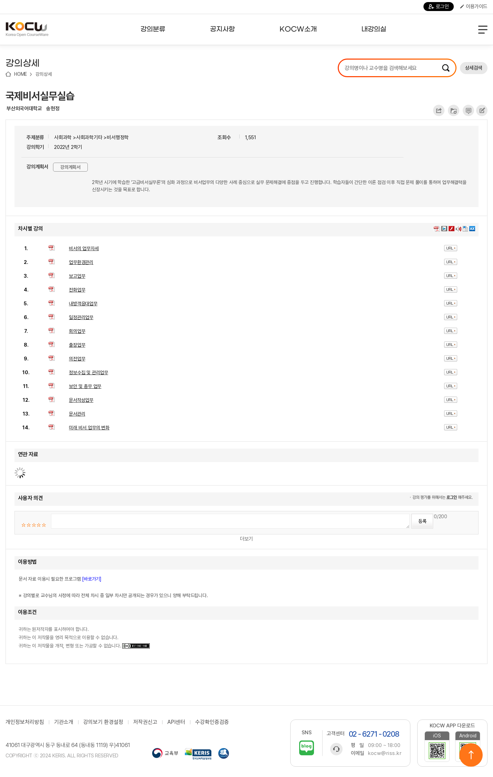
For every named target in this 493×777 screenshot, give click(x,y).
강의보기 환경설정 (103, 722)
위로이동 (471, 755)
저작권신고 (145, 722)
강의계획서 (70, 167)
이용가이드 (473, 6)
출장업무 (77, 345)
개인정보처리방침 (25, 722)
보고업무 (77, 276)
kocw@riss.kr (384, 753)
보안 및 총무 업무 (85, 386)
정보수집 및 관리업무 (88, 372)
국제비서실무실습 (40, 96)
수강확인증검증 (212, 722)
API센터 (176, 722)
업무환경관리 (81, 262)
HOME (20, 74)
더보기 (246, 539)
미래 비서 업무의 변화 (89, 427)
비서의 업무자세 (83, 248)
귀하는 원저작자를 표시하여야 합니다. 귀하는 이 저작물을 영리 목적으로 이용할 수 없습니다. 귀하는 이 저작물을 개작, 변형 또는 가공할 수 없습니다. (84, 637)
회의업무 (77, 331)
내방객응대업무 (83, 303)
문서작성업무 (81, 400)
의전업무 (77, 358)
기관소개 (63, 722)
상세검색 (473, 68)
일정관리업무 (81, 317)
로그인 (439, 6)
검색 (446, 68)
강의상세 (43, 74)
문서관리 (77, 414)
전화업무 (77, 290)
